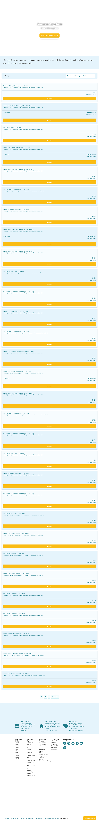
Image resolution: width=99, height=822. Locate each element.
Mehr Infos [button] (64, 818)
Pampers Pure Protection (30, 762)
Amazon (53, 742)
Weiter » (55, 697)
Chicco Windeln (31, 775)
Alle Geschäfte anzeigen (25, 729)
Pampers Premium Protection (29, 750)
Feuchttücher (42, 742)
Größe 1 (17, 744)
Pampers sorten (43, 756)
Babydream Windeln (30, 769)
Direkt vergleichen (51, 730)
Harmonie (29, 754)
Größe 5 (17, 752)
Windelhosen (42, 744)
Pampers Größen (43, 754)
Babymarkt (54, 744)
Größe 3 (17, 747)
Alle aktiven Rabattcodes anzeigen (76, 729)
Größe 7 (17, 759)
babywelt (41, 757)
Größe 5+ (17, 754)
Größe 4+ (17, 751)
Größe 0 (17, 742)
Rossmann (54, 747)
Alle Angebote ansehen (49, 35)
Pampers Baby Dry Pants (31, 756)
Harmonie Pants (31, 765)
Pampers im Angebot (30, 743)
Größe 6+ (17, 757)
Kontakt (41, 759)
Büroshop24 (54, 746)
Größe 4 (17, 749)
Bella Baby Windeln (30, 772)
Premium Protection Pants (31, 759)
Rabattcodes (42, 753)
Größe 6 (17, 755)
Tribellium (54, 749)
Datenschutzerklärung (45, 761)
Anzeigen (49, 98)
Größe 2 (17, 746)
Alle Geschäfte (55, 741)
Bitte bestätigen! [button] (90, 818)
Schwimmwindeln (44, 746)
